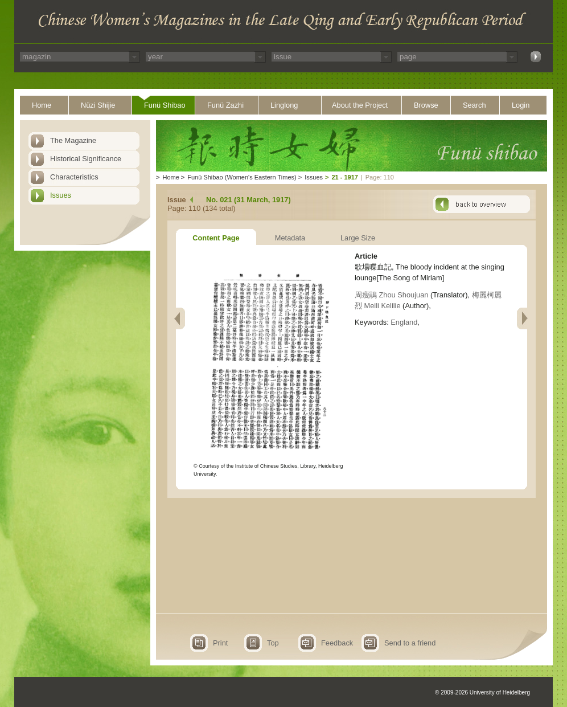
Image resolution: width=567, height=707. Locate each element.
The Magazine (73, 140)
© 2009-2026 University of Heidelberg (482, 692)
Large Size (357, 238)
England (404, 322)
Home (41, 105)
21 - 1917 (344, 177)
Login (520, 105)
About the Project (360, 105)
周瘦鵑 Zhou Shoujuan (391, 295)
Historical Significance (85, 158)
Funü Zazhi (225, 105)
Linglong (284, 105)
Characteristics (74, 177)
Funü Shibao (165, 105)
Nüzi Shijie (98, 105)
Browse (426, 105)
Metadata (290, 238)
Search (474, 105)
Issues (60, 195)
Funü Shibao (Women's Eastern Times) (241, 177)
